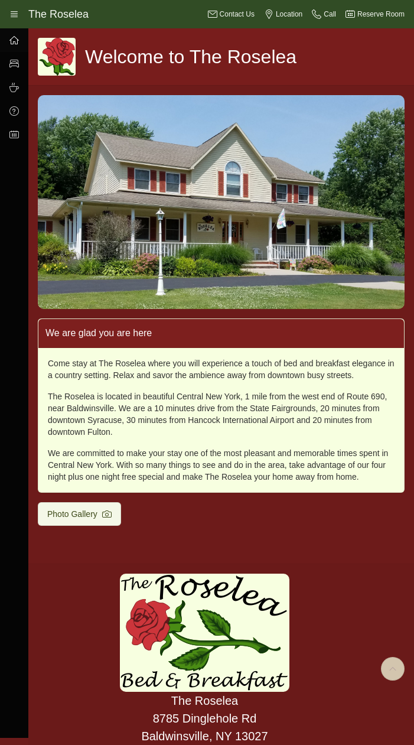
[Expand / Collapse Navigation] (14, 14)
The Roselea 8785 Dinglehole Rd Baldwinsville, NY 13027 (204, 718)
